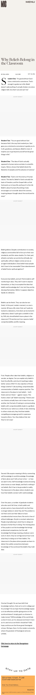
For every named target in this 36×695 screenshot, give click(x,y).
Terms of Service (26, 692)
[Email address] (18, 685)
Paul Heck (6, 74)
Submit (30, 690)
